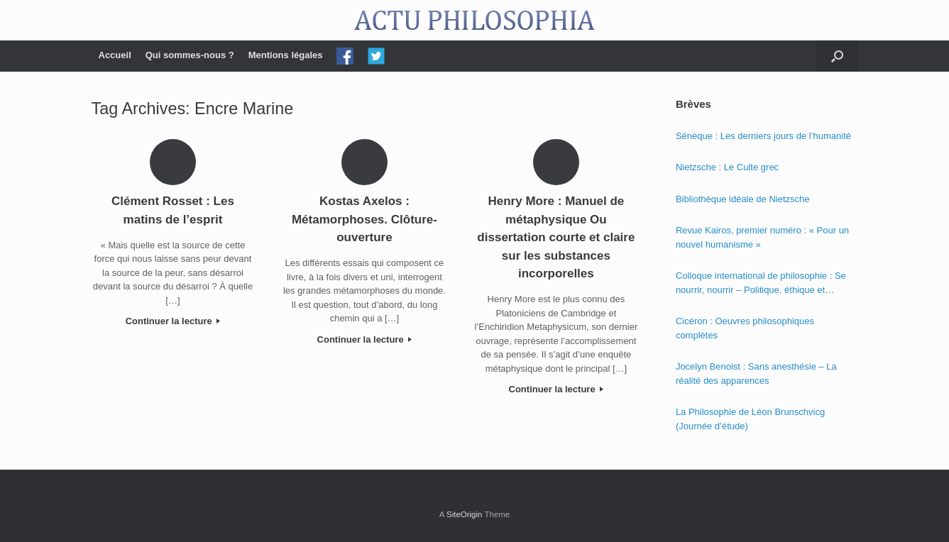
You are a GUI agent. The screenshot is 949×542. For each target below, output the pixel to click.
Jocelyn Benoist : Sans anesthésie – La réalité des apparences (756, 373)
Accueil (115, 55)
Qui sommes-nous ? (190, 55)
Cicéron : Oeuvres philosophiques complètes (745, 328)
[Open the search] (837, 56)
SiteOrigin (464, 514)
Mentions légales (285, 55)
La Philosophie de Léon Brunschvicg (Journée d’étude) (750, 418)
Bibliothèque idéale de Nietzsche (743, 199)
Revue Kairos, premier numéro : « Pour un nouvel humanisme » (762, 237)
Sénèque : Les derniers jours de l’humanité (763, 136)
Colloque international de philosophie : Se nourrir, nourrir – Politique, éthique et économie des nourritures (761, 283)
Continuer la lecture (173, 321)
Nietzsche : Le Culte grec (727, 167)
